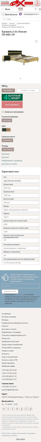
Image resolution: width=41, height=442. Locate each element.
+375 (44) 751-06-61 (9, 387)
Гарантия (5, 157)
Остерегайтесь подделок (11, 348)
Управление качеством (10, 341)
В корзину (8, 90)
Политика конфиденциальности (14, 335)
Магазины (6, 154)
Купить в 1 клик (28, 90)
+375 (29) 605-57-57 (31, 14)
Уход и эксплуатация (10, 357)
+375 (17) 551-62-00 (9, 373)
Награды (5, 320)
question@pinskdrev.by (10, 390)
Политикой (20, 294)
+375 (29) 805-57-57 (9, 379)
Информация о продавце (12, 161)
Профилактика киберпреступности (15, 323)
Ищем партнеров (8, 363)
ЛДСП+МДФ (7, 120)
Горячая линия (7, 384)
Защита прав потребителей (12, 345)
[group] (20, 58)
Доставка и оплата (9, 164)
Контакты (5, 354)
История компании (9, 317)
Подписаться (10, 291)
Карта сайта (20, 439)
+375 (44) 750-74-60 (9, 370)
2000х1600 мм (7, 140)
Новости (5, 326)
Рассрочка (6, 338)
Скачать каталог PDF (10, 360)
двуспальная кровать (12, 181)
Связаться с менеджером (14, 112)
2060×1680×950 (8, 149)
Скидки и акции (8, 351)
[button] (20, 78)
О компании (6, 314)
